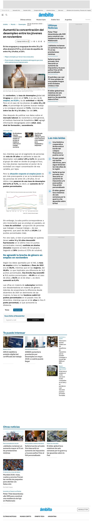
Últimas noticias (25, 20)
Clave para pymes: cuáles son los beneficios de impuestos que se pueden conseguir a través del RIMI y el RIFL (63, 352)
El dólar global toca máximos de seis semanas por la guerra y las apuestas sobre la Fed (57, 95)
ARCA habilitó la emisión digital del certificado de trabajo (12, 354)
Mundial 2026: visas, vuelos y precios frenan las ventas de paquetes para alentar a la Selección (13, 479)
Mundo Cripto (41, 20)
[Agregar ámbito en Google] (22, 41)
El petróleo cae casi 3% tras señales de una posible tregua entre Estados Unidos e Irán (56, 81)
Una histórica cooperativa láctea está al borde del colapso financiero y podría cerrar (58, 148)
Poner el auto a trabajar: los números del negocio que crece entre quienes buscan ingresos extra (24, 61)
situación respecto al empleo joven (25, 174)
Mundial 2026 (26, 10)
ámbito (5, 24)
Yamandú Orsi (16, 10)
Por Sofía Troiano (8, 487)
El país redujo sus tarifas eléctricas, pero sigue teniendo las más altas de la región (59, 163)
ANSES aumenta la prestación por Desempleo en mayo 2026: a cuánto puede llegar (34, 356)
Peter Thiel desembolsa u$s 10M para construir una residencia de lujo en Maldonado (57, 36)
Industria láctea (50, 10)
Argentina (68, 20)
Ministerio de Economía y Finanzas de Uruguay (79, 10)
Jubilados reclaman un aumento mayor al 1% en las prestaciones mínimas (13, 449)
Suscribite (35, 320)
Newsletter (88, 19)
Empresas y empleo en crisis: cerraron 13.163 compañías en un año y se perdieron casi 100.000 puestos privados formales (63, 383)
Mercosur (60, 10)
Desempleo (22, 24)
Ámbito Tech (55, 20)
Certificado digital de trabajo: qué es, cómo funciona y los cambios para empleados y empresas (40, 139)
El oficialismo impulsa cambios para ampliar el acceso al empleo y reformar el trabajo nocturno (17, 140)
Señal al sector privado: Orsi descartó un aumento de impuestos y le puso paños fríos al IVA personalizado (56, 65)
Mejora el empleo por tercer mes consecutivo (19, 57)
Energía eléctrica (38, 10)
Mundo (13, 24)
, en (11, 100)
